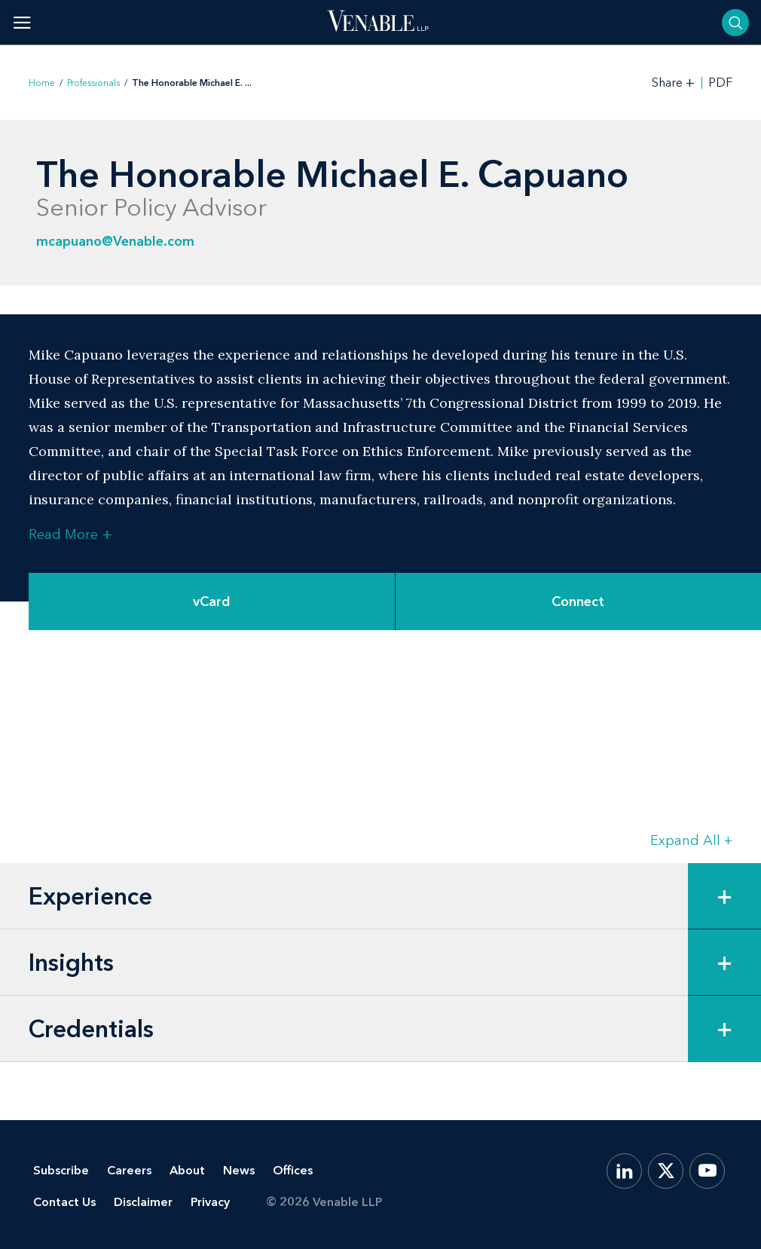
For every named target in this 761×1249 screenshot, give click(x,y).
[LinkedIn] (624, 1171)
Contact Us (64, 1202)
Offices (293, 1170)
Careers (129, 1170)
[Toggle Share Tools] (673, 82)
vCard (212, 601)
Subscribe (61, 1170)
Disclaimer (143, 1202)
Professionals (93, 82)
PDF (720, 83)
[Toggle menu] (22, 22)
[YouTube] (707, 1171)
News (239, 1170)
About (187, 1170)
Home (42, 82)
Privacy (210, 1202)
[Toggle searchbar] (735, 22)
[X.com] (665, 1171)
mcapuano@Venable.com (115, 241)
